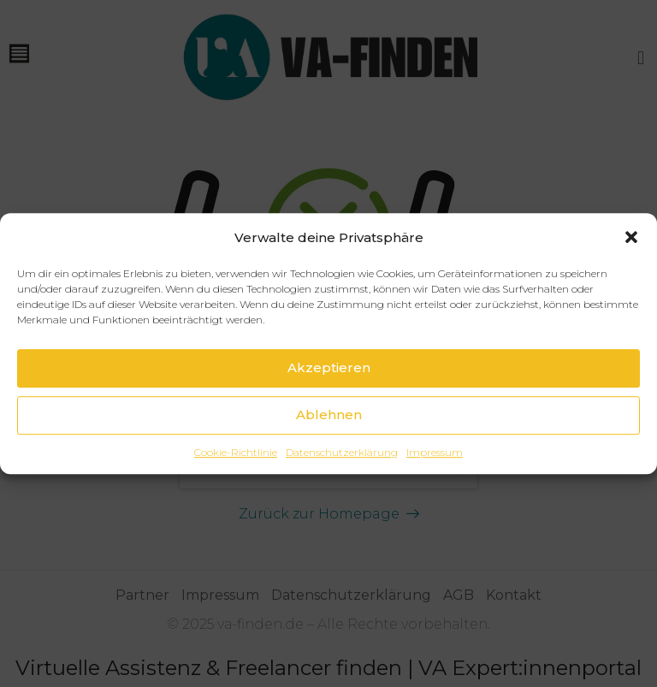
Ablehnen (329, 414)
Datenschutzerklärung (342, 452)
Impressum (434, 452)
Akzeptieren (328, 367)
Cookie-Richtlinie (235, 452)
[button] (631, 237)
